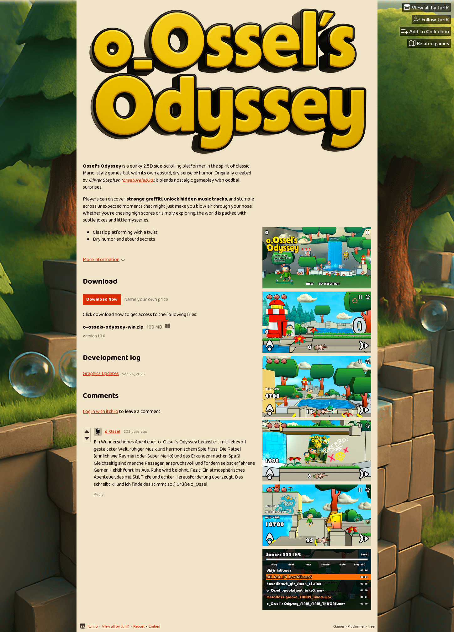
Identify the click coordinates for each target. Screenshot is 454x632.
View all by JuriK (115, 626)
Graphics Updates (101, 373)
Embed (154, 626)
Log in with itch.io (100, 411)
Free (370, 626)
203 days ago (135, 431)
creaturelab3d (138, 180)
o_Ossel (112, 431)
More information (104, 260)
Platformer (356, 626)
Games (339, 626)
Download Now (102, 299)
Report (139, 626)
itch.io (92, 626)
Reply (98, 494)
